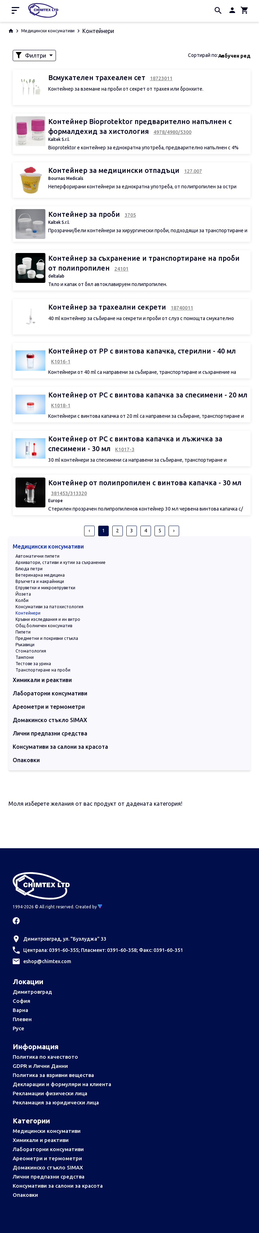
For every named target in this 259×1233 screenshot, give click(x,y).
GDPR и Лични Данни (40, 1066)
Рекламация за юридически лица (56, 1102)
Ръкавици (24, 644)
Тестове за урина (33, 663)
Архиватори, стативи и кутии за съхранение (60, 562)
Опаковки (25, 1195)
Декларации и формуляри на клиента (62, 1084)
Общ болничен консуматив (43, 625)
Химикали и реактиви (41, 1140)
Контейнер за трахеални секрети (108, 307)
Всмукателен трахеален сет (97, 77)
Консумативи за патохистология (49, 606)
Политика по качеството (45, 1057)
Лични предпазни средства (48, 1177)
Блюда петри (29, 568)
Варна (20, 1010)
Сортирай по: (203, 55)
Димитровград (32, 992)
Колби (22, 600)
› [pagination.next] (174, 530)
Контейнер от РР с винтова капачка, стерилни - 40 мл (142, 351)
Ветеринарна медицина (40, 575)
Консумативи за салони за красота (58, 1186)
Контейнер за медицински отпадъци (114, 170)
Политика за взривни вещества (53, 1075)
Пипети (23, 632)
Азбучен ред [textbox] (234, 56)
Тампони (24, 657)
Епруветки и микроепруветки (45, 587)
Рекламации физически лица (50, 1093)
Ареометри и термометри (47, 1158)
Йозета (23, 594)
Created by (88, 906)
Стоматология (30, 651)
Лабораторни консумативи (48, 1149)
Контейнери (27, 613)
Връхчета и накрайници (39, 581)
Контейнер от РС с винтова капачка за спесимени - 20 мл (147, 395)
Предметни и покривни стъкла (46, 638)
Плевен (22, 1019)
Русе (18, 1028)
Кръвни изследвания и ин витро (47, 619)
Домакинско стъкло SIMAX (48, 1167)
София (21, 1001)
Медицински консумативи (48, 30)
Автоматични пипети (37, 556)
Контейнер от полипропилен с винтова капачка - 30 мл (144, 483)
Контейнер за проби (85, 214)
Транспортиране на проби (42, 670)
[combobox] (234, 55)
